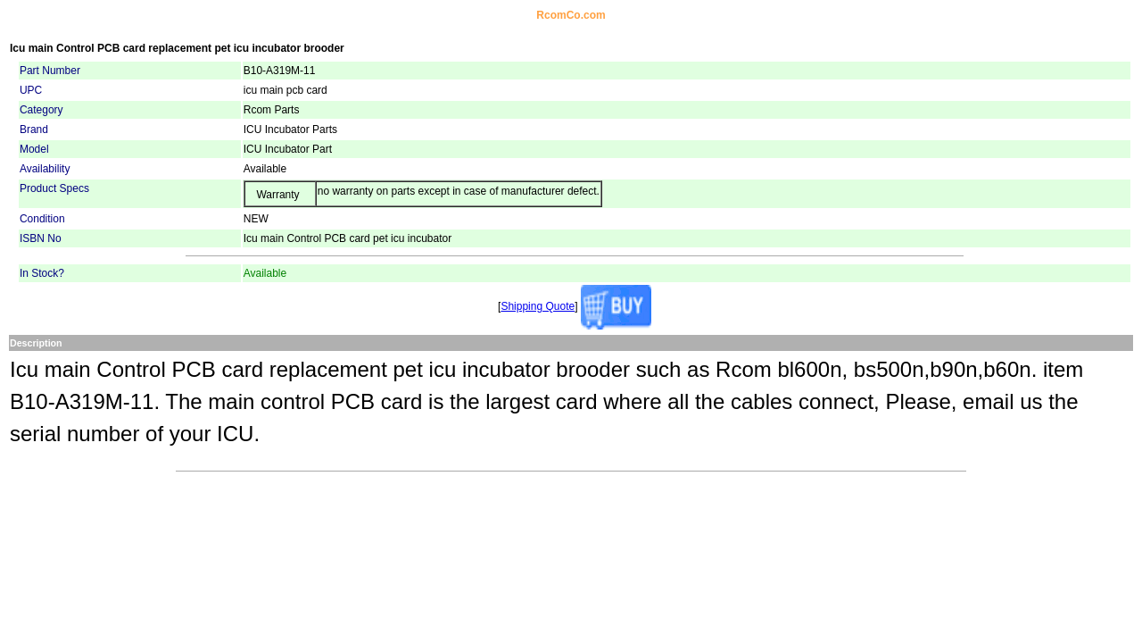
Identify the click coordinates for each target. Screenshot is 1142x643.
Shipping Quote (538, 306)
